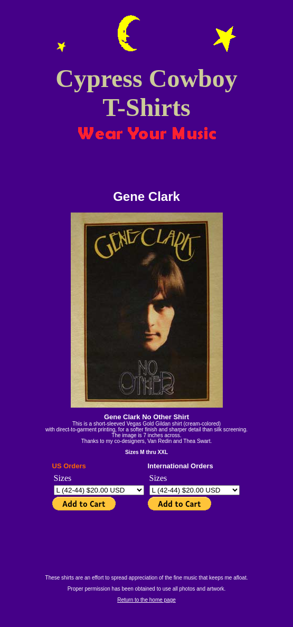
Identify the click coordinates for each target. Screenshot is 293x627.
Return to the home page (146, 600)
